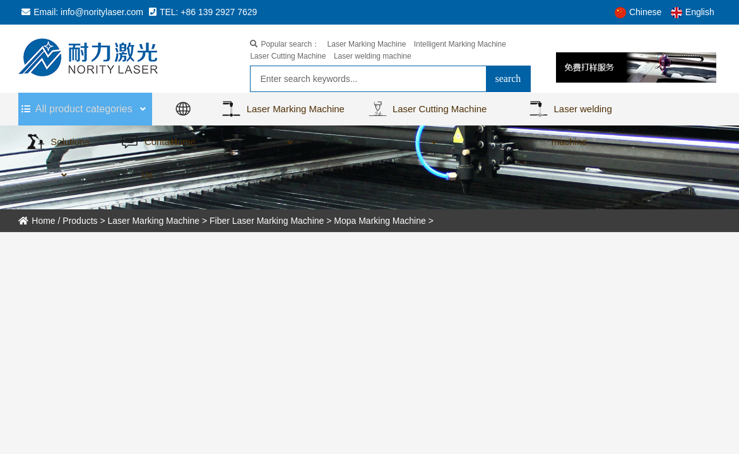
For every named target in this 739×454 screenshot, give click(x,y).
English (692, 12)
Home (36, 221)
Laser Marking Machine (367, 44)
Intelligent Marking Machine (460, 44)
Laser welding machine (372, 56)
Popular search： (284, 44)
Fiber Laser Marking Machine (267, 221)
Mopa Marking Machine (380, 221)
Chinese (638, 12)
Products (79, 221)
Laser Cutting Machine (288, 56)
